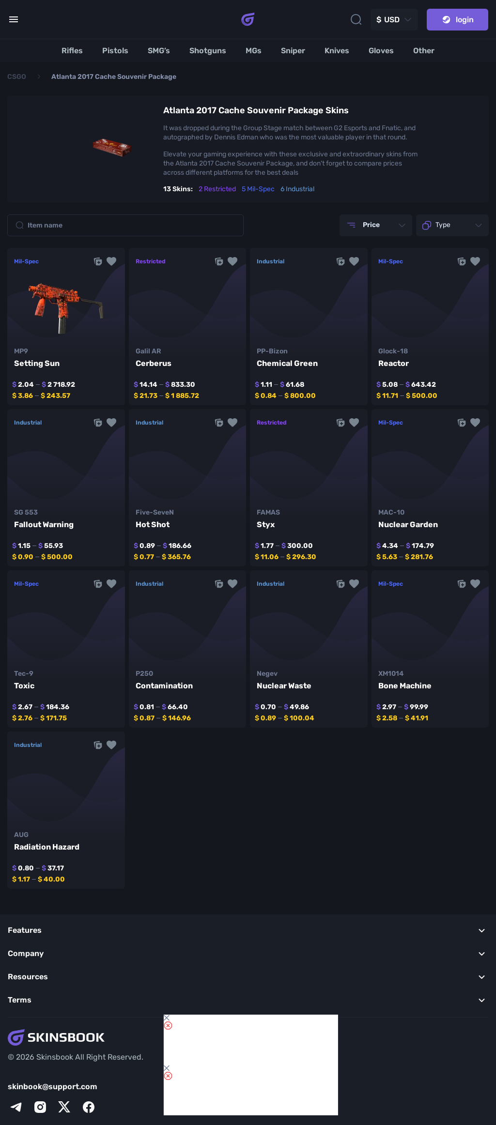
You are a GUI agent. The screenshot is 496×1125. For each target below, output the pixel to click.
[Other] (423, 50)
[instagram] (40, 1107)
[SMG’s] (159, 50)
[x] (64, 1107)
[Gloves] (381, 50)
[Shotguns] (207, 50)
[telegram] (16, 1107)
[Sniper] (293, 50)
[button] (111, 261)
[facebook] (88, 1107)
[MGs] (254, 50)
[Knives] (337, 50)
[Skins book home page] (248, 19)
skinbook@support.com (52, 1086)
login (457, 20)
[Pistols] (115, 50)
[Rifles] (72, 50)
